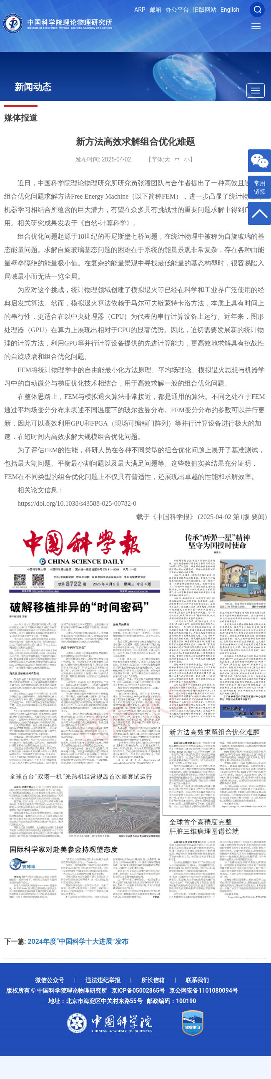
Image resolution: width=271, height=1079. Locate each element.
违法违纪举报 (102, 980)
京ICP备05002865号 (139, 990)
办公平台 (177, 9)
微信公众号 (49, 980)
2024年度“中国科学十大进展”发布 (78, 941)
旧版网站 (204, 9)
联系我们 (197, 980)
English (230, 9)
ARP (140, 9)
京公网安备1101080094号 (203, 990)
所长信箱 (153, 980)
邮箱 (155, 9)
